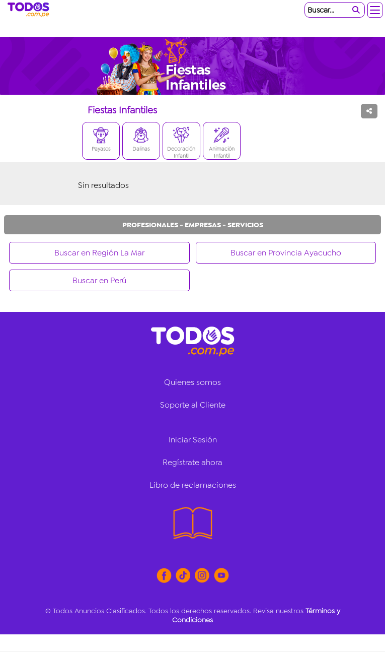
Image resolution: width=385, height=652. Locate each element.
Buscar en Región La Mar (99, 252)
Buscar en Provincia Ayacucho (285, 252)
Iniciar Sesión (193, 439)
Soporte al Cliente (192, 405)
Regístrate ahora (192, 462)
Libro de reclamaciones (192, 485)
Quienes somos (192, 382)
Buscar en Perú (99, 280)
